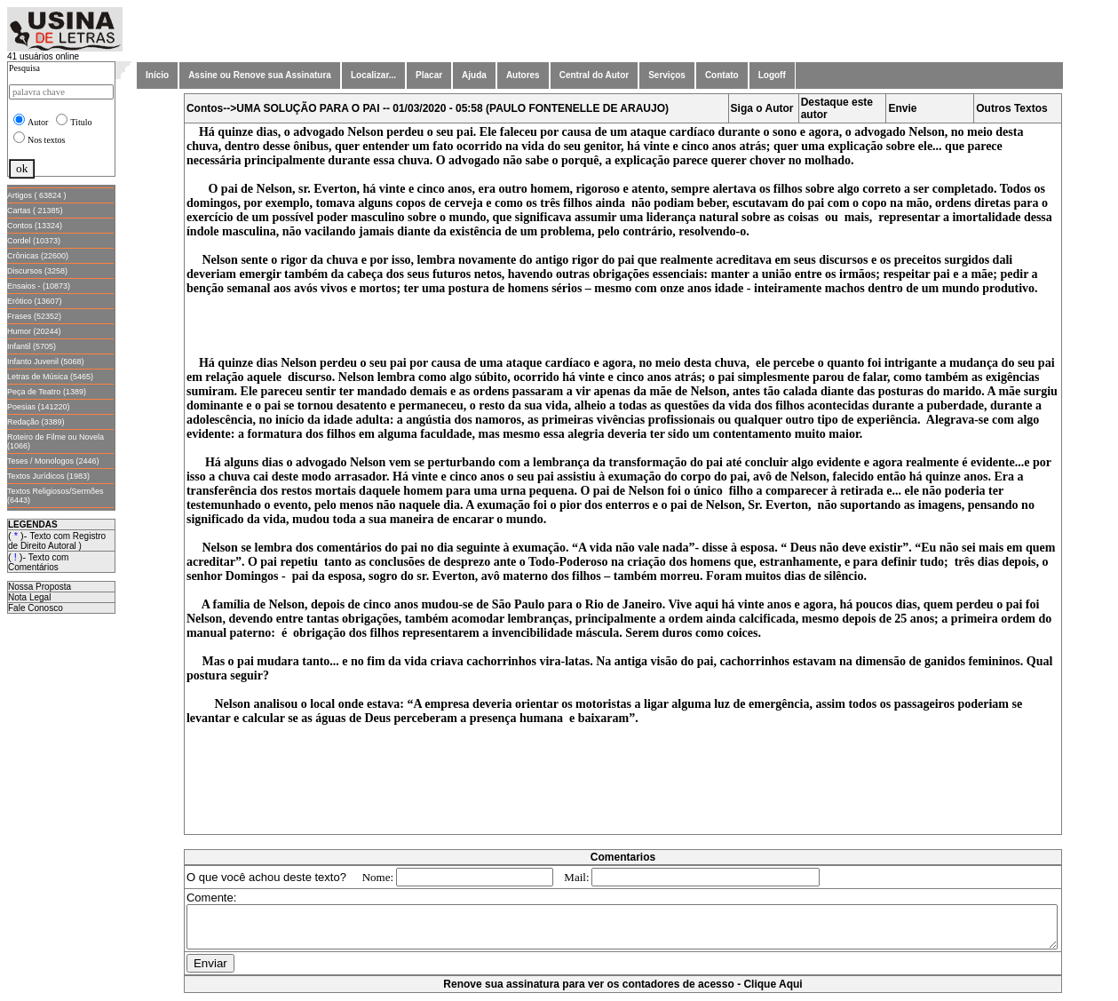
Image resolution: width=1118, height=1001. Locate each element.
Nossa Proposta (39, 587)
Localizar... (373, 75)
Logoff (772, 75)
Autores (523, 75)
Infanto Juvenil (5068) (45, 361)
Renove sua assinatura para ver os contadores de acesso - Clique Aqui (626, 992)
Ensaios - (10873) (38, 286)
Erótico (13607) (34, 301)
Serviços (667, 75)
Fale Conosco (35, 608)
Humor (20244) (34, 331)
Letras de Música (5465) (50, 376)
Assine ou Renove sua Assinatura (259, 75)
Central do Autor (594, 75)
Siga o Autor (765, 108)
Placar (429, 75)
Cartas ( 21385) (35, 210)
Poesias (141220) (38, 406)
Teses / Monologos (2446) (53, 461)
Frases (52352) (34, 316)
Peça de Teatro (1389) (46, 391)
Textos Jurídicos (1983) (48, 476)
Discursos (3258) (37, 270)
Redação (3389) (36, 421)
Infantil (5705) (31, 346)
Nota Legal (29, 597)
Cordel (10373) (33, 240)
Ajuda (474, 75)
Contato (722, 75)
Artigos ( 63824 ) (37, 195)
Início (157, 75)
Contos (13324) (34, 225)
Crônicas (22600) (37, 255)
